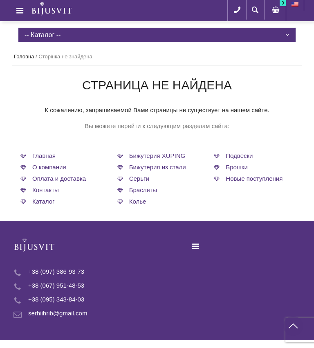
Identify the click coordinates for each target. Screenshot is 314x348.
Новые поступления (254, 178)
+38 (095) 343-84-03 (56, 299)
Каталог (43, 201)
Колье (137, 201)
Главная (44, 155)
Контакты (45, 189)
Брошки (237, 167)
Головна (24, 56)
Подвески (239, 155)
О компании (49, 167)
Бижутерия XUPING (157, 155)
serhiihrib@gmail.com (57, 313)
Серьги (139, 178)
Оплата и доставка (59, 178)
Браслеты (143, 189)
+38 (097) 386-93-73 (56, 271)
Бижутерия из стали (157, 167)
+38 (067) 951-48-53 (56, 285)
